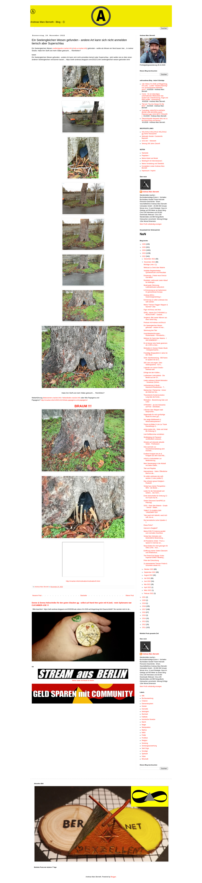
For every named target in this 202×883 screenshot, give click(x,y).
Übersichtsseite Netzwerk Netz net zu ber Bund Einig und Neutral (154, 119)
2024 (144, 250)
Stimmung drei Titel (150, 330)
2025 (144, 247)
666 (143, 696)
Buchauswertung (147, 698)
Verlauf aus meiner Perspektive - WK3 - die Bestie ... (155, 487)
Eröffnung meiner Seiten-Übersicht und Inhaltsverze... (155, 551)
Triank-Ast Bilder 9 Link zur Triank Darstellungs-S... (155, 425)
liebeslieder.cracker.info (71, 398)
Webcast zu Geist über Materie (154, 267)
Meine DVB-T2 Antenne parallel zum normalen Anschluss (154, 532)
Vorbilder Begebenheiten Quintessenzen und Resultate (155, 271)
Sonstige (145, 751)
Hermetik (145, 709)
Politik (144, 735)
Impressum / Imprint (148, 171)
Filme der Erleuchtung (151, 560)
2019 (144, 603)
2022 (144, 256)
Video (144, 756)
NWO (144, 733)
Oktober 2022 (149, 569)
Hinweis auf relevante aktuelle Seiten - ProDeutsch (154, 443)
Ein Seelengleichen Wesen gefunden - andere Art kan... (154, 326)
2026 (144, 244)
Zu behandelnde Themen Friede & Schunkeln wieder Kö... (155, 564)
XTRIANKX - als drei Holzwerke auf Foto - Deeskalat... (154, 406)
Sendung (145, 743)
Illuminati (145, 714)
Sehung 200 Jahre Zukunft (151, 143)
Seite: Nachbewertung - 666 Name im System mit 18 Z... (155, 359)
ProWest (145, 738)
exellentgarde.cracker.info (62, 48)
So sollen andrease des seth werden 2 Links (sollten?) (153, 477)
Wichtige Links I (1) (150, 264)
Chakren (145, 701)
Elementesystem (147, 704)
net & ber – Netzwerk (149, 141)
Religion (144, 740)
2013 (144, 621)
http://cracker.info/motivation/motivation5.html (83, 581)
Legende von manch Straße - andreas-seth (154, 368)
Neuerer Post (37, 595)
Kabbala (144, 717)
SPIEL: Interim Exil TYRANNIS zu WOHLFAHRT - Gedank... (155, 313)
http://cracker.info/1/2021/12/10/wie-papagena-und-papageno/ (64, 400)
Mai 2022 (147, 584)
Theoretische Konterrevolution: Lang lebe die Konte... (154, 396)
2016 (144, 612)
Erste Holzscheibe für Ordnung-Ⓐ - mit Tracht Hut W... (156, 497)
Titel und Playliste (150, 468)
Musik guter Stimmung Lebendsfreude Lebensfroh (154, 286)
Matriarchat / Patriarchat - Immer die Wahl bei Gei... (155, 391)
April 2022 (147, 587)
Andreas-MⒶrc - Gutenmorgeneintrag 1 (152, 296)
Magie (144, 725)
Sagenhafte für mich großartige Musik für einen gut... (154, 415)
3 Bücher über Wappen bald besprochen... (153, 411)
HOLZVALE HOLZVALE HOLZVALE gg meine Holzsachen (154, 133)
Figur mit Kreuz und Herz (152, 310)
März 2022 (148, 590)
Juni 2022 (147, 581)
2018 (144, 606)
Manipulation (146, 727)
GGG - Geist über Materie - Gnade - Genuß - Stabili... (155, 506)
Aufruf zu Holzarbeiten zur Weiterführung (153, 459)
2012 (144, 624)
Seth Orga (145, 748)
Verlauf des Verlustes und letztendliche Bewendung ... (154, 537)
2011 (144, 627)
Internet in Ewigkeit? (151, 528)
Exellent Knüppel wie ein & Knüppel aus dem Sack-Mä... (154, 455)
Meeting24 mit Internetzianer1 (152, 161)
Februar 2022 (149, 593)
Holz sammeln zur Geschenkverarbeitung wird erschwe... (154, 449)
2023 (144, 253)
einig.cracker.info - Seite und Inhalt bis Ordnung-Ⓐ (155, 430)
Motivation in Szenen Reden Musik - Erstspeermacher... (155, 349)
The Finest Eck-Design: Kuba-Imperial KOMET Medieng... (154, 556)
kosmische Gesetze (148, 719)
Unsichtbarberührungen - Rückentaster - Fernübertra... (154, 334)
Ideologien (145, 711)
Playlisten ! (145, 155)
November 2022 (149, 262)
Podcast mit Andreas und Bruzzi (155, 322)
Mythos (144, 730)
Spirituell (145, 754)
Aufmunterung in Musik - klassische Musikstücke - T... (154, 386)
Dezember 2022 (149, 259)
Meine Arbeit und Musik (150, 158)
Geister (144, 706)
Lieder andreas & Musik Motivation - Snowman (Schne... (155, 381)
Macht (144, 722)
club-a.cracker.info (80, 48)
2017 (144, 609)
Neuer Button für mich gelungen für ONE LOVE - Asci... (156, 547)
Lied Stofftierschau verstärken (154, 434)
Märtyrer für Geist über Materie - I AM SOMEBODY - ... (155, 339)
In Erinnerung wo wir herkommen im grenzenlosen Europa (155, 291)
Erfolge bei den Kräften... (152, 372)
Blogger (113, 877)
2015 (144, 615)
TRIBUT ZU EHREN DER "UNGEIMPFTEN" (152, 511)
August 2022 (148, 575)
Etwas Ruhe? (148, 525)
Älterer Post (130, 595)
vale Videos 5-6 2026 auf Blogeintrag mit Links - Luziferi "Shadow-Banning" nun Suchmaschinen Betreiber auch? (155, 86)
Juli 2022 (147, 578)
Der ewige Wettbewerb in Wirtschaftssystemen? (152, 420)
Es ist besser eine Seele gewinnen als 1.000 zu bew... (155, 344)
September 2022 (150, 572)
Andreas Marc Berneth (150, 192)
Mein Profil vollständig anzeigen (151, 224)
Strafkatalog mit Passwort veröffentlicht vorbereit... (153, 438)
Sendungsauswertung (149, 746)
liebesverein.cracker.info (52, 398)
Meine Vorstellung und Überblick (153, 163)
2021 (144, 597)
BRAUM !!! (83, 406)
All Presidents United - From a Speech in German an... (154, 542)
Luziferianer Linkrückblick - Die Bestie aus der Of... (154, 376)
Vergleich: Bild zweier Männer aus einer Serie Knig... (155, 318)
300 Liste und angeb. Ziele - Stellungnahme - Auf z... (153, 363)
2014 (144, 618)
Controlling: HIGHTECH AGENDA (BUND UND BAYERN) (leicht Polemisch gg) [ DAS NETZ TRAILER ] (154, 113)
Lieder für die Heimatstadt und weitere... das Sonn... (154, 492)
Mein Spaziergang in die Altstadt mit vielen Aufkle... (155, 464)
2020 (144, 600)
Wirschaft (145, 759)
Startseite (83, 595)
